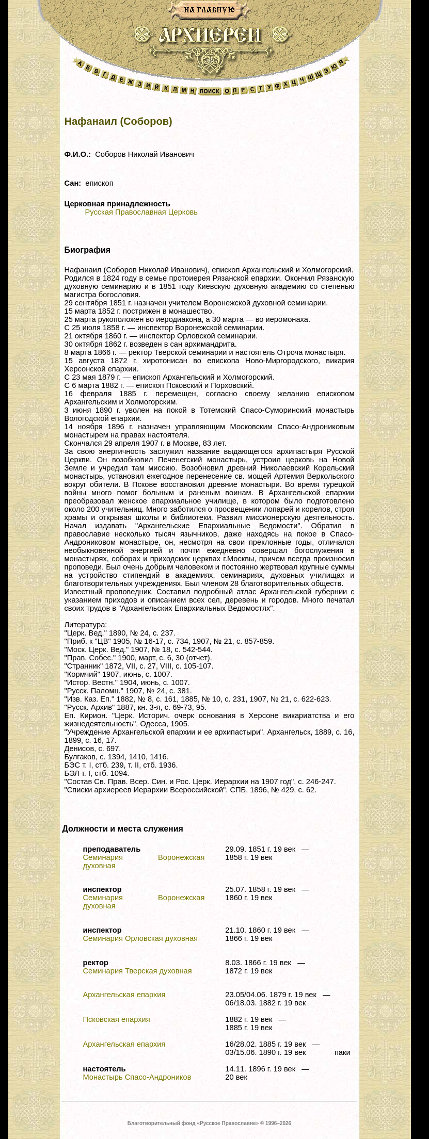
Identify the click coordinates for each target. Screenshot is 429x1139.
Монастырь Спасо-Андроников (137, 1077)
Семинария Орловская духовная (140, 938)
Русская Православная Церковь (141, 212)
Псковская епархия (116, 1019)
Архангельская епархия (124, 994)
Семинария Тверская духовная (137, 971)
